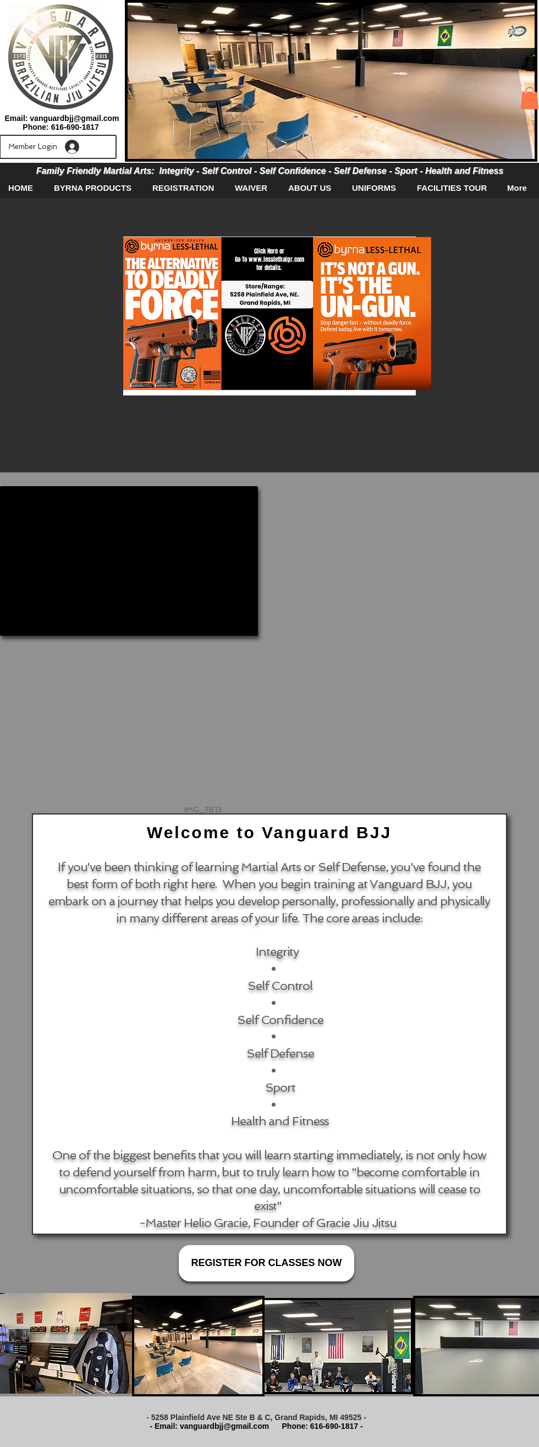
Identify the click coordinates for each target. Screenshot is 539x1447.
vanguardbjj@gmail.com (74, 118)
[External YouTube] (129, 561)
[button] (529, 98)
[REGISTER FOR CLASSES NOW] (266, 1263)
